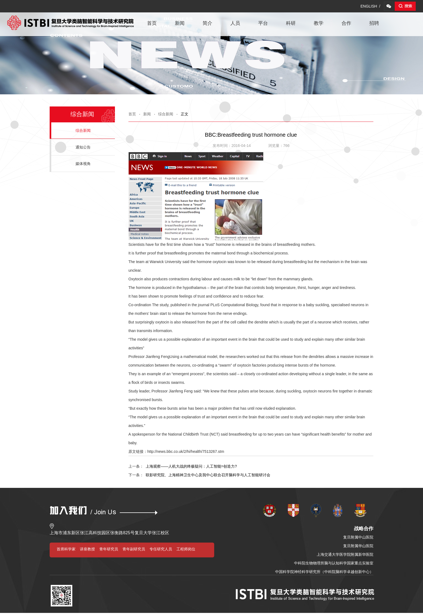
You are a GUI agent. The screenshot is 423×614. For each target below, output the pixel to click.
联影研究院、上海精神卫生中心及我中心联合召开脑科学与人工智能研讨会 (199, 475)
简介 (207, 23)
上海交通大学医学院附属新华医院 (345, 554)
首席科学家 (66, 549)
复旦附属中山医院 (358, 537)
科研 (291, 23)
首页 (152, 23)
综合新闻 (165, 114)
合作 (346, 23)
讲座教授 (87, 549)
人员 (235, 23)
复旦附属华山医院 (358, 546)
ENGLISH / (370, 6)
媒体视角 (83, 163)
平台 (263, 23)
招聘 (374, 23)
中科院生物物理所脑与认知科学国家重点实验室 (333, 563)
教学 (318, 23)
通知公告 (83, 147)
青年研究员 (108, 549)
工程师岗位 (185, 549)
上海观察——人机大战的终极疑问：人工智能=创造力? (182, 466)
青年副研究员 (133, 549)
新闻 (180, 23)
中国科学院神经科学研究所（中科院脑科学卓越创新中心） (324, 572)
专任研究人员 (160, 549)
